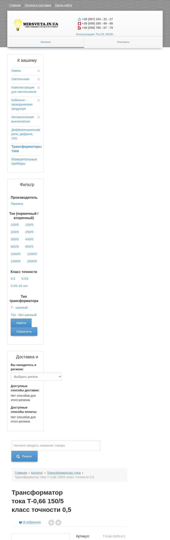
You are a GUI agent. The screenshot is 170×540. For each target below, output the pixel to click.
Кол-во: (117, 224)
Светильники (20, 79)
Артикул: (118, 132)
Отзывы (58, 268)
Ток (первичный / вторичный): (121, 145)
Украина (144, 183)
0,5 (140, 160)
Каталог (46, 42)
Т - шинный (151, 171)
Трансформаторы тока (25, 149)
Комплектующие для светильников (23, 89)
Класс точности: (119, 162)
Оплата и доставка (38, 5)
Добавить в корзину (136, 248)
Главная (15, 5)
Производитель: (121, 183)
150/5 (142, 139)
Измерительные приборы (24, 161)
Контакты (123, 42)
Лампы (16, 70)
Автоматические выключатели (22, 119)
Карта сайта (63, 5)
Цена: (116, 191)
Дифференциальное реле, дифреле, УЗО (25, 134)
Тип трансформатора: (121, 174)
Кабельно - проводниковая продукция (21, 104)
